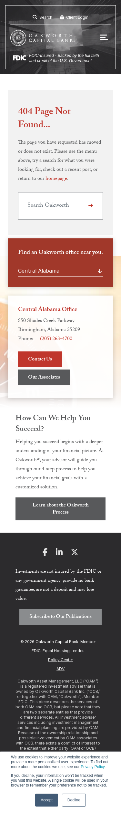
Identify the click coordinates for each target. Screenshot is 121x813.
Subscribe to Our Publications (60, 617)
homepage (56, 179)
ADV (60, 668)
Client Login (74, 17)
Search (42, 17)
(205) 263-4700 (56, 339)
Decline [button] (73, 800)
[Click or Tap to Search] (90, 206)
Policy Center (60, 659)
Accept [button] (47, 800)
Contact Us (40, 359)
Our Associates (44, 377)
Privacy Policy (93, 767)
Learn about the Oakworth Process (61, 509)
